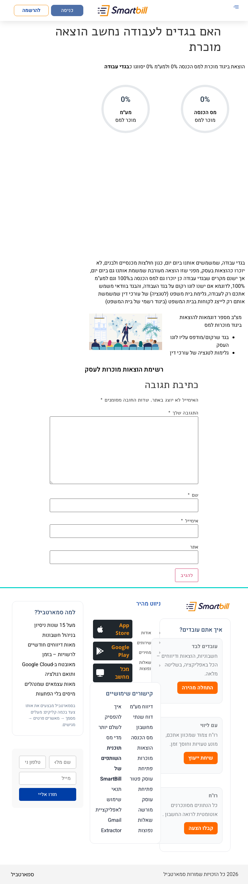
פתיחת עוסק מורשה (145, 799)
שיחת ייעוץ (200, 758)
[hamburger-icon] (236, 7)
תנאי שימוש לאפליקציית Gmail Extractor (108, 809)
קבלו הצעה (201, 828)
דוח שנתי (143, 717)
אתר (194, 546)
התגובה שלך (183, 412)
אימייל (189, 520)
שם (192, 495)
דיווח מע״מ (141, 707)
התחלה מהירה (197, 688)
